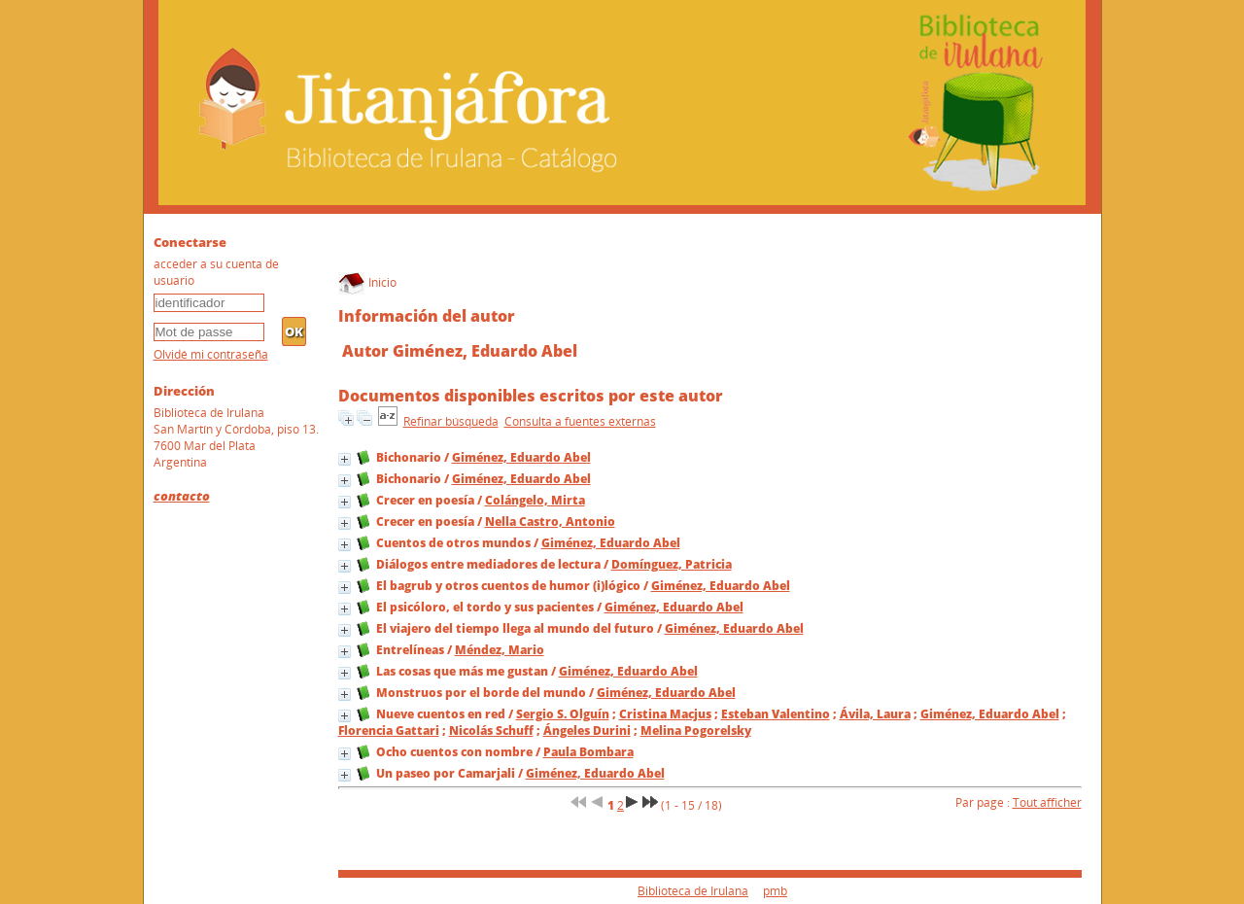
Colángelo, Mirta (535, 500)
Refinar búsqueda (451, 421)
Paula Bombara (588, 752)
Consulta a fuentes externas (580, 421)
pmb (775, 891)
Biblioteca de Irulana (693, 891)
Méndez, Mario (499, 650)
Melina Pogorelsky (695, 730)
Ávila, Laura (875, 714)
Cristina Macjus (665, 714)
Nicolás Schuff (491, 730)
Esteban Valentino (775, 714)
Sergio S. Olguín (562, 714)
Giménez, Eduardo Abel (521, 457)
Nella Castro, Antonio (550, 521)
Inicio (367, 282)
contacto (182, 495)
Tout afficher (1047, 802)
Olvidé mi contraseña (211, 354)
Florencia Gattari (388, 730)
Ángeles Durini (587, 730)
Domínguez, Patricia (671, 564)
